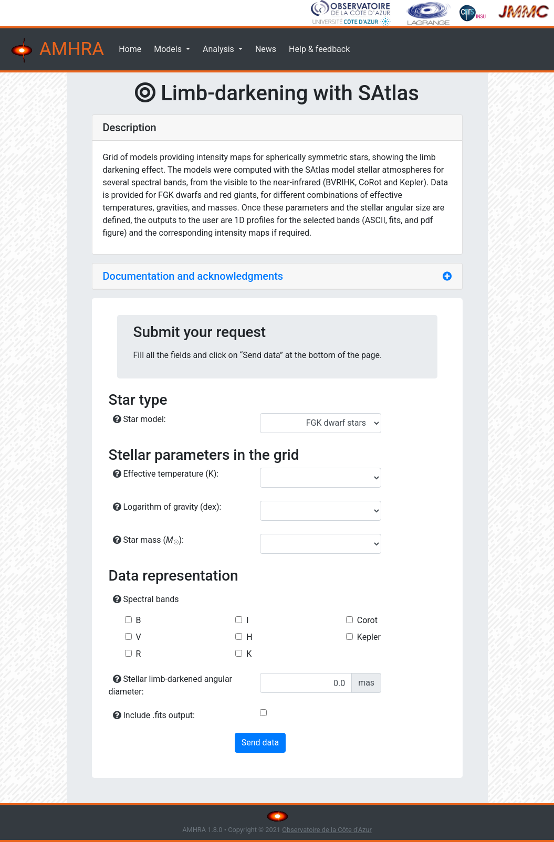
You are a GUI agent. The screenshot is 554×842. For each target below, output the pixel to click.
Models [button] (169, 49)
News (265, 49)
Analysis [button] (219, 49)
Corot (367, 620)
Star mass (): (148, 540)
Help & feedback (319, 49)
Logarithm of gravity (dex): (167, 507)
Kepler (369, 637)
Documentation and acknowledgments (193, 276)
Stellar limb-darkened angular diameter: (171, 685)
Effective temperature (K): (166, 474)
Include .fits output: (154, 715)
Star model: (139, 419)
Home (130, 49)
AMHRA (56, 50)
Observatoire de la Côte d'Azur (327, 830)
